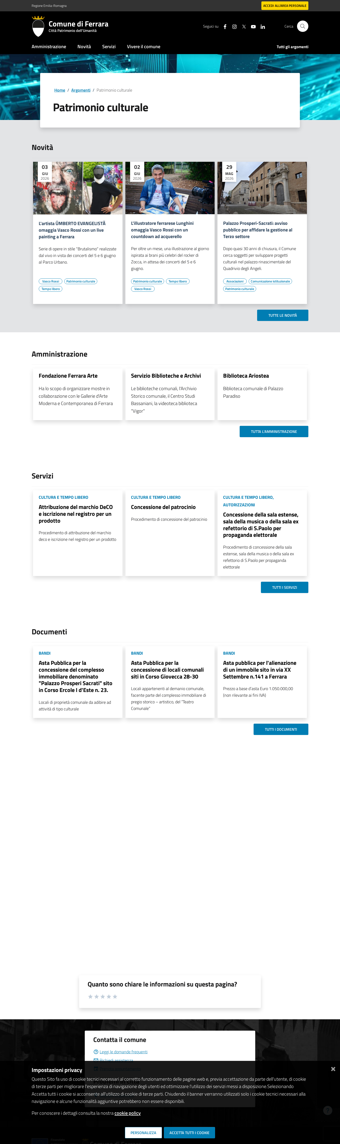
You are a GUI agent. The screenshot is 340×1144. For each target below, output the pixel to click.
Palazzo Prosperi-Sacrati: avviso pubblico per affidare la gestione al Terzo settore (257, 230)
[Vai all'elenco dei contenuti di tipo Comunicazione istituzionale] (270, 281)
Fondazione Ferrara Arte (68, 375)
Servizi (109, 46)
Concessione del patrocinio (163, 507)
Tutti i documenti (281, 729)
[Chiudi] (333, 1068)
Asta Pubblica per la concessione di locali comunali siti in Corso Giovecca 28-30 (167, 669)
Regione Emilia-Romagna (49, 5)
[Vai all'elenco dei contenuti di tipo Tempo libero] (50, 289)
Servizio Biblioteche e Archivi (166, 375)
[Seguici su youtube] (251, 26)
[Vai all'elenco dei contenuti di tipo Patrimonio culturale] (80, 281)
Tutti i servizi (284, 587)
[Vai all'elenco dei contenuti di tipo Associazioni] (235, 281)
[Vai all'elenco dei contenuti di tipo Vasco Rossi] (50, 281)
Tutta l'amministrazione (274, 431)
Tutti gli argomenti (292, 47)
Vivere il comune (143, 46)
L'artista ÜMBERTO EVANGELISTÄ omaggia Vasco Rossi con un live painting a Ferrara (72, 230)
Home (59, 90)
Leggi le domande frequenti (120, 1052)
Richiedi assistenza (113, 1060)
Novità (84, 46)
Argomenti (80, 90)
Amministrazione (49, 46)
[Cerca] (302, 26)
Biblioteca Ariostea (246, 375)
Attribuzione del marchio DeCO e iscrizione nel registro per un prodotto (76, 514)
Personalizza (143, 1132)
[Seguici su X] (242, 26)
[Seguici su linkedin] (261, 26)
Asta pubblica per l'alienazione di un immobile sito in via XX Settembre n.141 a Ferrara (259, 669)
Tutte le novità (282, 315)
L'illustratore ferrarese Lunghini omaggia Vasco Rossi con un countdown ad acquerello (162, 230)
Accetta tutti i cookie (189, 1132)
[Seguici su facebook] (223, 26)
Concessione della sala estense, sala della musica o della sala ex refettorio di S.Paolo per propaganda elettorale (260, 524)
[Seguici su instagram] (232, 26)
